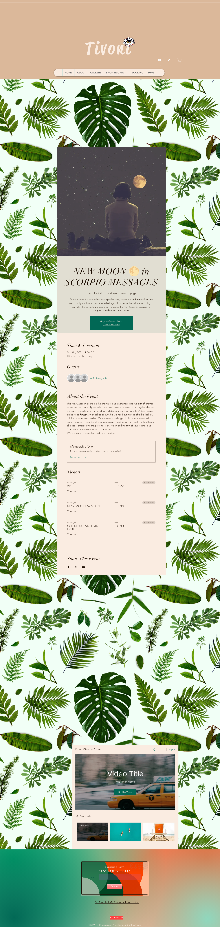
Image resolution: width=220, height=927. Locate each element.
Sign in (172, 749)
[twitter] (168, 60)
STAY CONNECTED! (114, 871)
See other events (111, 324)
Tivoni (108, 48)
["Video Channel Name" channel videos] (125, 834)
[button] (180, 60)
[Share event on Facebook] (68, 567)
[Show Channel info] (162, 749)
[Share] (154, 749)
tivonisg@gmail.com (161, 65)
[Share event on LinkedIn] (83, 567)
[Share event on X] (76, 567)
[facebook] (164, 60)
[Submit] (114, 886)
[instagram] (159, 60)
